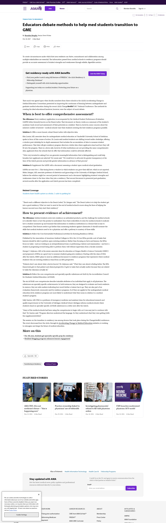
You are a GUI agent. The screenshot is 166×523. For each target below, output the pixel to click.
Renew (62, 8)
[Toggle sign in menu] (141, 8)
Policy (99, 521)
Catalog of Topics (51, 364)
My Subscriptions (139, 15)
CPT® (63, 2)
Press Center (101, 517)
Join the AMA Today (97, 74)
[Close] (38, 494)
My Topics (151, 15)
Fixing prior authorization (51, 514)
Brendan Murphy (31, 36)
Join (50, 8)
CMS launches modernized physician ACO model (128, 407)
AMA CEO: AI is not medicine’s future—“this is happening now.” (35, 408)
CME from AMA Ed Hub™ (37, 2)
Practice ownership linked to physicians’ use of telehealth (67, 407)
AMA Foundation (130, 519)
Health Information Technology (76, 471)
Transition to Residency (33, 19)
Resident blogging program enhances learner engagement (47, 339)
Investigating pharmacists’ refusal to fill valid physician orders (98, 408)
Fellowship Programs (108, 471)
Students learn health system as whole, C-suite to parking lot (47, 193)
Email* (89, 484)
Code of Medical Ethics (101, 2)
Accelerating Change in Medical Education (76, 323)
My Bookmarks (161, 15)
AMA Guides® (118, 2)
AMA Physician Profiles (53, 2)
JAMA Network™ (71, 2)
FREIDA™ (25, 2)
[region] (21, 506)
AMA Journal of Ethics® (85, 2)
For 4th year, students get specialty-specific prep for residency (49, 336)
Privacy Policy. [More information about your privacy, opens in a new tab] (13, 510)
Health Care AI (94, 471)
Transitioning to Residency (32, 364)
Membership (101, 514)
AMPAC (127, 516)
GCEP (125, 2)
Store (111, 2)
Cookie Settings (21, 515)
